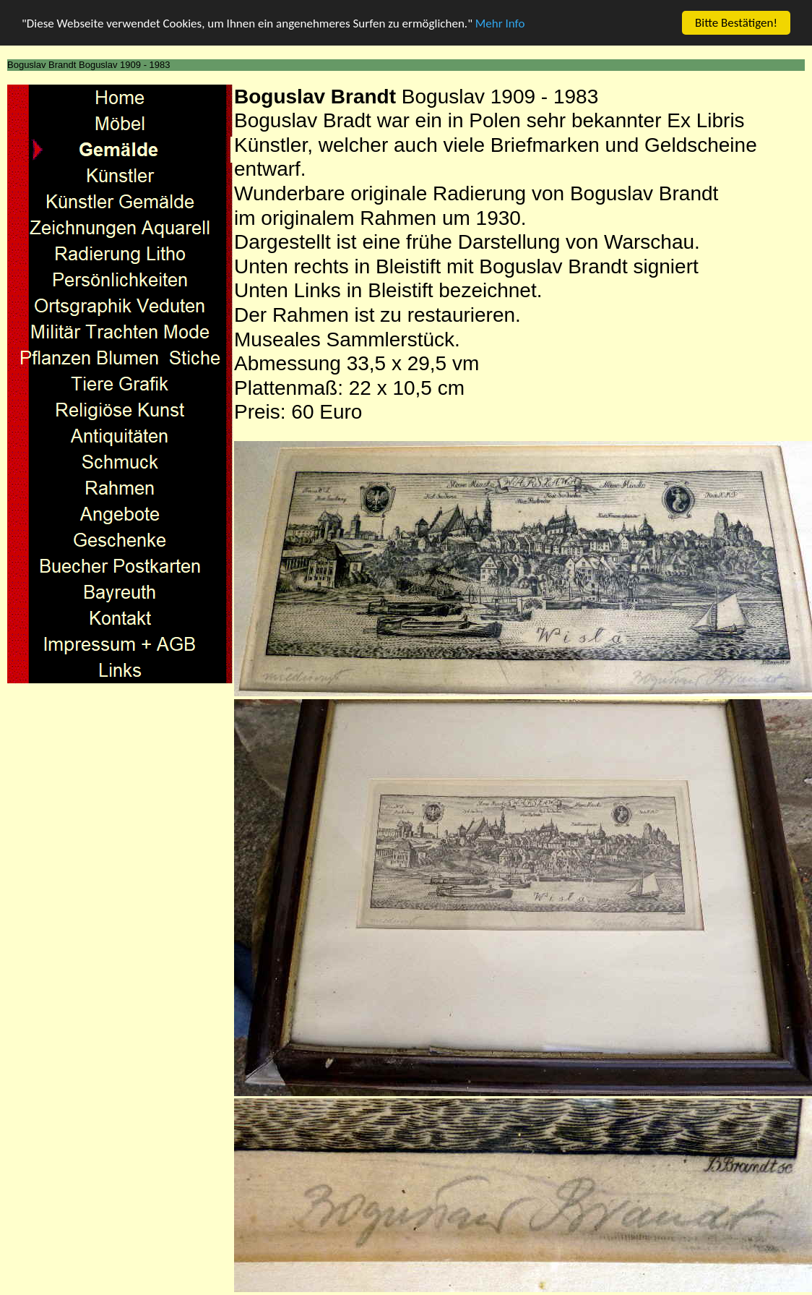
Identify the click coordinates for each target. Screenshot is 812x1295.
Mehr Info (500, 23)
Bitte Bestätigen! (736, 22)
